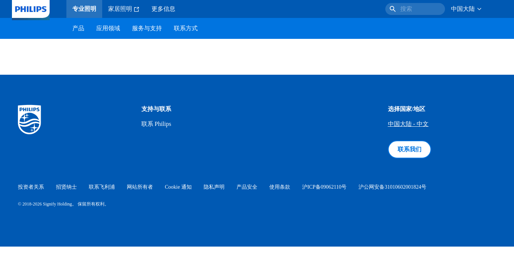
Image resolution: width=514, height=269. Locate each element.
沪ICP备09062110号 (324, 187)
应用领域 (108, 28)
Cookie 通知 (178, 187)
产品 (78, 28)
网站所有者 (140, 187)
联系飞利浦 (102, 187)
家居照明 (124, 9)
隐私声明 (214, 187)
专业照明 (84, 9)
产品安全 (246, 187)
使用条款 (279, 187)
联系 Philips (156, 124)
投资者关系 (31, 187)
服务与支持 (147, 28)
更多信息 (163, 9)
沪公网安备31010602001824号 (392, 187)
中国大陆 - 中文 (408, 124)
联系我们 (409, 149)
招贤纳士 (66, 187)
